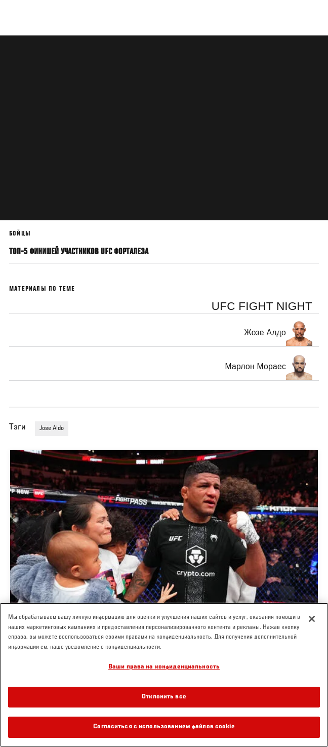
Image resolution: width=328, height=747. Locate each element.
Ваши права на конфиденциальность (164, 667)
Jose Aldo (51, 428)
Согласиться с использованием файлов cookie (163, 727)
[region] (164, 675)
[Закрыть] (312, 619)
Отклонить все (164, 697)
